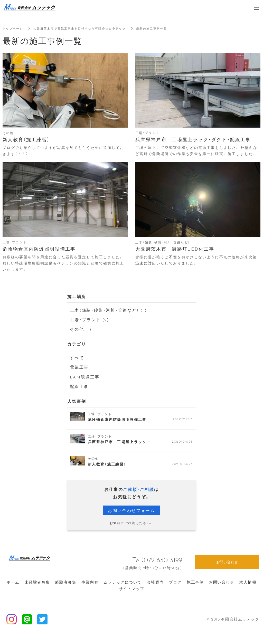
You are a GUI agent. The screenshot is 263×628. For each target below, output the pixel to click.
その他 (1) (81, 329)
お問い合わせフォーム (131, 510)
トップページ (14, 28)
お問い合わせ (221, 581)
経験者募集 (66, 581)
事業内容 (89, 581)
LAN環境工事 (85, 376)
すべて (77, 357)
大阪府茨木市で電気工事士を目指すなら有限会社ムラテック (85, 28)
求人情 (247, 581)
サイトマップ (131, 588)
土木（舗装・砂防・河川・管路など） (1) (109, 310)
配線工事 (79, 386)
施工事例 (195, 581)
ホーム (13, 581)
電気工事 (79, 367)
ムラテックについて (123, 581)
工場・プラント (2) (90, 319)
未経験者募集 (37, 581)
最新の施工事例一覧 (162, 28)
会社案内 (155, 581)
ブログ (175, 581)
